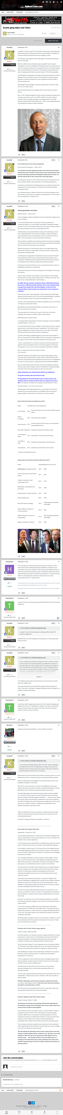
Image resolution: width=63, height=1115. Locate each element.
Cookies (45, 1106)
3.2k (9, 746)
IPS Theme (18, 1106)
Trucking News (20, 34)
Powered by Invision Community (31, 1107)
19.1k (9, 69)
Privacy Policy (32, 1106)
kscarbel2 (12, 32)
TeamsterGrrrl (9, 598)
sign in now (40, 1060)
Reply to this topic (53, 40)
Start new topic (38, 40)
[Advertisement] (31, 1097)
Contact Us (39, 1106)
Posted (22, 47)
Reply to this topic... (17, 1067)
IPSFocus (25, 1106)
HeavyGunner (9, 561)
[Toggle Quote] (20, 628)
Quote (23, 154)
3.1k (9, 583)
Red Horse (9, 725)
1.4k (9, 615)
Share (44, 33)
